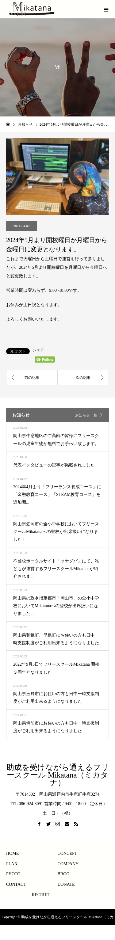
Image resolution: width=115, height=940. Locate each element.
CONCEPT (67, 853)
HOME (12, 853)
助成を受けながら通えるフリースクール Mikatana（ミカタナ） (57, 775)
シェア (38, 350)
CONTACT (16, 884)
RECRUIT (41, 894)
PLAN (11, 864)
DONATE (66, 884)
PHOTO (13, 874)
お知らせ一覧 (86, 415)
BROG (64, 874)
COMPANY (68, 864)
